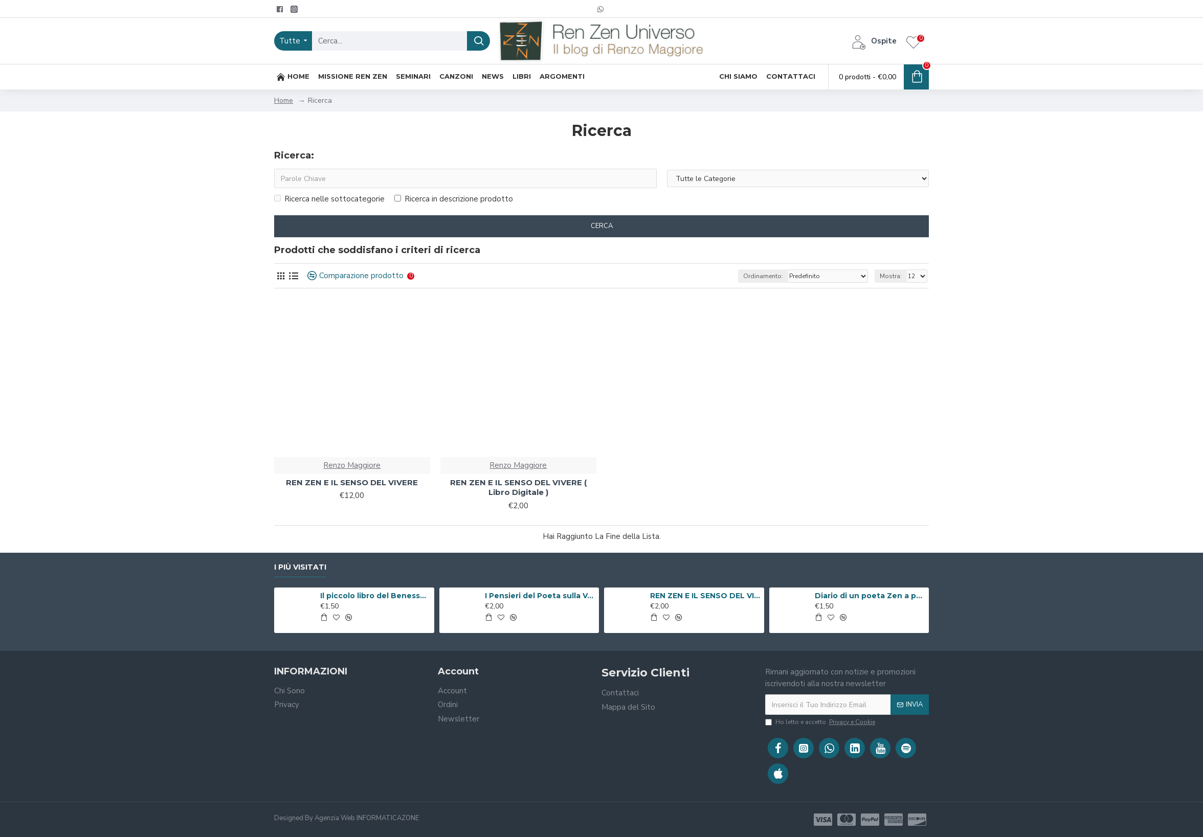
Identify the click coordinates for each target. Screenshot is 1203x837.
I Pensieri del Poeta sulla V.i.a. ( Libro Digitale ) (540, 595)
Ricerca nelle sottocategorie (329, 199)
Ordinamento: (763, 276)
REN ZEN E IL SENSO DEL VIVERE (352, 482)
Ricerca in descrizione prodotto (453, 199)
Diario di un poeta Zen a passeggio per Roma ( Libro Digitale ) (870, 595)
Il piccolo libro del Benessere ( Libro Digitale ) (375, 595)
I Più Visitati (300, 567)
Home (283, 100)
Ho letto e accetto (821, 722)
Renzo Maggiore (352, 465)
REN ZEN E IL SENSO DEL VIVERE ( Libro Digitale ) (518, 487)
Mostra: (891, 276)
